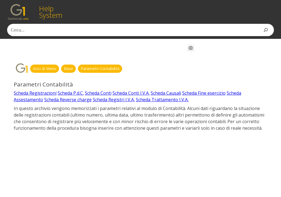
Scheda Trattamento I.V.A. (162, 100)
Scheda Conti (98, 93)
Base (68, 68)
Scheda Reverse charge (68, 100)
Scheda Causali (166, 93)
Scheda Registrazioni (35, 93)
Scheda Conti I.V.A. (131, 93)
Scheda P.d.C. (71, 93)
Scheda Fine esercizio (204, 93)
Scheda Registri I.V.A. (114, 100)
